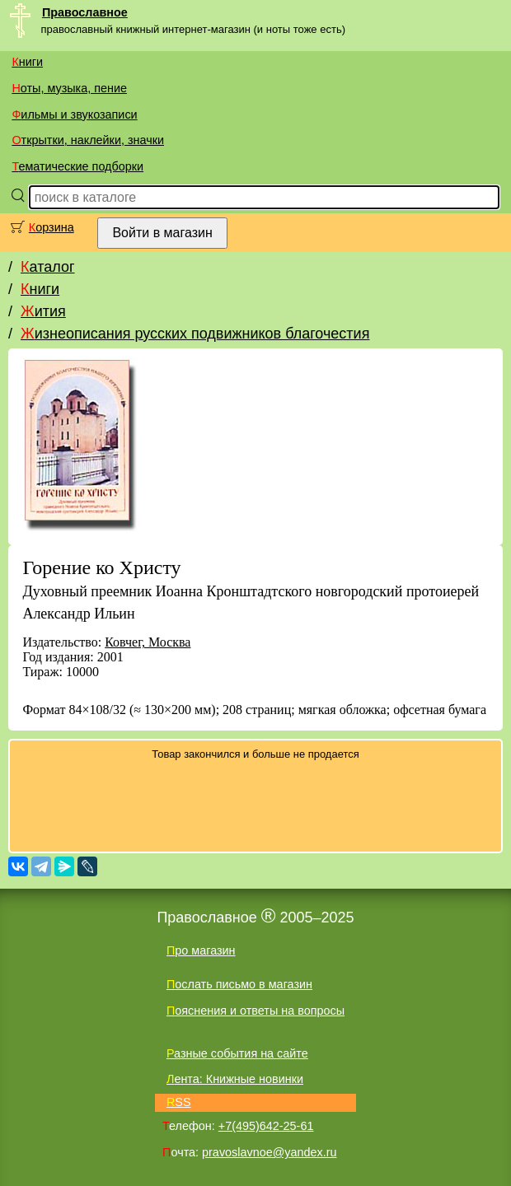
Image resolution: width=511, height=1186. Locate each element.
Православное (85, 12)
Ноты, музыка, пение (69, 88)
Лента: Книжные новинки (234, 1079)
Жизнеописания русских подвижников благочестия (195, 333)
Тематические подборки (77, 166)
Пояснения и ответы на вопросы (255, 1010)
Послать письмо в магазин (239, 984)
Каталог (47, 267)
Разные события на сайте (237, 1053)
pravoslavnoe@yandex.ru (269, 1152)
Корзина (51, 227)
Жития (43, 311)
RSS (178, 1102)
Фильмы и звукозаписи (74, 114)
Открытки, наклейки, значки (88, 140)
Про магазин (201, 950)
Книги (27, 61)
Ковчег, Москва (147, 642)
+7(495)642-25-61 (266, 1125)
